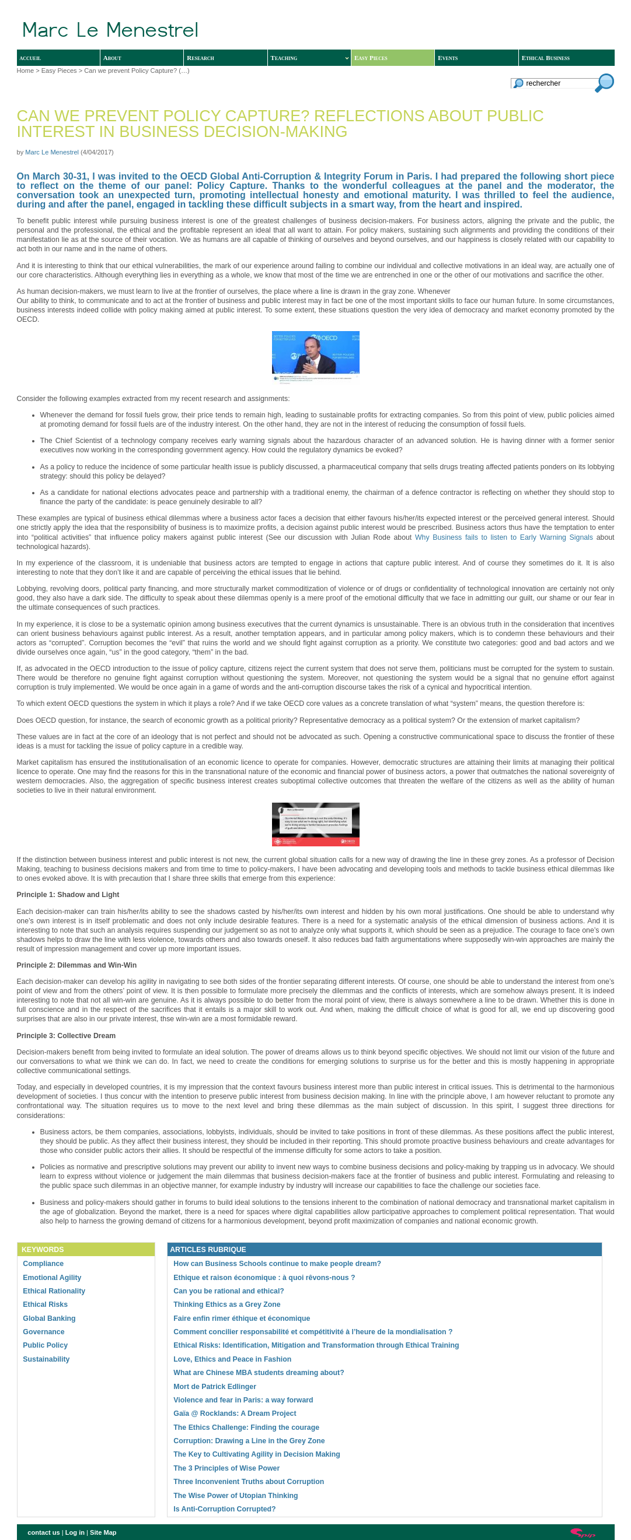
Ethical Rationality (54, 1291)
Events (448, 57)
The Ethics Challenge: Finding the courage (246, 1427)
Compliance (43, 1264)
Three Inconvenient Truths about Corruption (248, 1482)
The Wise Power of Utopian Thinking (235, 1496)
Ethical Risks (45, 1304)
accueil (30, 57)
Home (25, 70)
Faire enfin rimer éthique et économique (241, 1318)
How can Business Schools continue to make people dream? (277, 1264)
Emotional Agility (52, 1278)
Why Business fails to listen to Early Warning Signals (504, 537)
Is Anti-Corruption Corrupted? (224, 1509)
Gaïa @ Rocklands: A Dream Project (234, 1413)
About (112, 57)
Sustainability (46, 1359)
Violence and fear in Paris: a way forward (243, 1400)
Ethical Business (546, 57)
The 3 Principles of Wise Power (226, 1468)
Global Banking (49, 1318)
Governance (43, 1332)
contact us (43, 1532)
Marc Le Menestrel (52, 152)
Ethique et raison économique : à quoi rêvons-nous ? (264, 1278)
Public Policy (45, 1345)
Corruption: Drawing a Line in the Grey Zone (249, 1441)
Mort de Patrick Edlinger (214, 1387)
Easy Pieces (371, 57)
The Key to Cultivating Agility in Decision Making (256, 1454)
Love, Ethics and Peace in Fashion (232, 1359)
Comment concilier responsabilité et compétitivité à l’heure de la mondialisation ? (312, 1332)
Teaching (309, 57)
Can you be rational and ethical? (228, 1291)
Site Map (103, 1532)
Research (200, 57)
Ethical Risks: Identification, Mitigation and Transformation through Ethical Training (316, 1345)
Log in (75, 1532)
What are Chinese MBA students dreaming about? (258, 1373)
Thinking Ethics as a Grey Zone (226, 1304)
